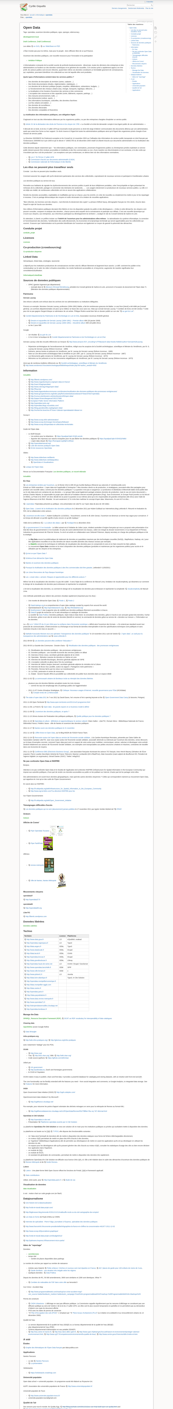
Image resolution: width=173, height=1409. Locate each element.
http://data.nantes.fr (34, 988)
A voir (133, 79)
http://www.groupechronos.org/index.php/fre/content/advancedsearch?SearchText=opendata (65, 394)
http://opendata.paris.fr (35, 992)
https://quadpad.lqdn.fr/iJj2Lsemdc (70, 436)
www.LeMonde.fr (60, 636)
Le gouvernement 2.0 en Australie (38, 527)
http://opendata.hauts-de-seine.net (39, 964)
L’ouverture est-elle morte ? (36, 516)
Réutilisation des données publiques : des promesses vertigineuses (94, 646)
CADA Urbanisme (37, 1303)
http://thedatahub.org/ (75, 608)
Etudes (134, 81)
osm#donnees (33, 1254)
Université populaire (138, 86)
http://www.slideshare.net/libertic (43, 457)
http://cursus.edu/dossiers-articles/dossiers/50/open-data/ (52, 396)
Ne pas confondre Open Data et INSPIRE (141, 52)
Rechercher (152, 5)
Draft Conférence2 (44, 42)
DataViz (34, 544)
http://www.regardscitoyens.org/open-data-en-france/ (50, 382)
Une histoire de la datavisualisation (39, 1203)
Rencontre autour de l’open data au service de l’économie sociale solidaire (63, 738)
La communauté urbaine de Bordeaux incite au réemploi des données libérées (64, 679)
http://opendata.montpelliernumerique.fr (41, 981)
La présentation (36, 1363)
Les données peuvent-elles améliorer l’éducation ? (53, 641)
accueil (32, 15)
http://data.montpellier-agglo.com (39, 985)
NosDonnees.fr (36, 610)
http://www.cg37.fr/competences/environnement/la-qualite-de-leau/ (71, 1334)
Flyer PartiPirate (37, 843)
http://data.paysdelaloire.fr (36, 995)
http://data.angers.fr (34, 946)
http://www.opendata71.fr (36, 1002)
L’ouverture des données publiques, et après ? (52, 712)
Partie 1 (62, 601)
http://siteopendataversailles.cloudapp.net (42, 1006)
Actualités (27, 375)
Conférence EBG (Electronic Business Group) (52, 752)
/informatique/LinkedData (32, 275)
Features (29, 1084)
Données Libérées (30, 926)
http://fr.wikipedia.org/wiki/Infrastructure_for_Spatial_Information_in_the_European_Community (66, 789)
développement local (31, 37)
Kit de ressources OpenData (41, 448)
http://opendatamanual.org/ (41, 443)
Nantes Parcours (42, 1361)
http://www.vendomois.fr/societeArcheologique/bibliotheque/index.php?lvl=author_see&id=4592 (61, 365)
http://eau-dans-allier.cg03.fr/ (65, 1332)
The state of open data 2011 (36, 697)
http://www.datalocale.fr (35, 950)
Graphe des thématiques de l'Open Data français (44, 1348)
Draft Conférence (29, 42)
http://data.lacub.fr (33, 953)
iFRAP (119, 809)
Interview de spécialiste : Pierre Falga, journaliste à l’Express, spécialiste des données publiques (62, 1222)
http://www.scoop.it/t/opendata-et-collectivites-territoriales (52, 424)
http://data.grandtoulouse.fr (37, 960)
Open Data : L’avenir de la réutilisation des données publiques (49, 509)
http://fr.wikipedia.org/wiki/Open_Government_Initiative (51, 800)
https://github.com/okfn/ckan (58, 1058)
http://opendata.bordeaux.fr (37, 1009)
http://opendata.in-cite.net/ (40, 1120)
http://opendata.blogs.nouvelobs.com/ (45, 405)
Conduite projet (136, 34)
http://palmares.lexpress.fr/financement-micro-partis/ (45, 1240)
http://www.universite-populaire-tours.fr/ (45, 1396)
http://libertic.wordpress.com (36, 916)
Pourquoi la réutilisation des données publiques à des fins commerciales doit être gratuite (59, 568)
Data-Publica (51, 1273)
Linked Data (135, 40)
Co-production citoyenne (32, 252)
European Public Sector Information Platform (47, 401)
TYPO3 (56, 1131)
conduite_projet (29, 233)
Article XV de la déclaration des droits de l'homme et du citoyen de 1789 (52, 124)
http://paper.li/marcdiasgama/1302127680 (46, 398)
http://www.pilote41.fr (34, 974)
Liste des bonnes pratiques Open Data (45, 446)
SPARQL (26, 1018)
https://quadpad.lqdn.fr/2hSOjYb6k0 (113, 439)
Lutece (28, 1170)
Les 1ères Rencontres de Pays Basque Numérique (45, 572)
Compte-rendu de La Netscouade (45, 693)
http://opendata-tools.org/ (40, 403)
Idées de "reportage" (139, 77)
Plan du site (149, 8)
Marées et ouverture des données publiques (42, 563)
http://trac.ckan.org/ (42, 1055)
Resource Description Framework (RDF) (46, 1018)
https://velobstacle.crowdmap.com (43, 1373)
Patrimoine (135, 45)
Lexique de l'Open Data (34, 467)
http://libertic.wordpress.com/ (41, 380)
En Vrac (134, 49)
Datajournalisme (136, 75)
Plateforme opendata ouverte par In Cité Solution (59, 1122)
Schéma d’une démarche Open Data (39, 558)
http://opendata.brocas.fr (36, 957)
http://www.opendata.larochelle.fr (39, 967)
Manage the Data (138, 70)
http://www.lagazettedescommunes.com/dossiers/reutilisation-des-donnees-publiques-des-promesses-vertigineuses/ (74, 391)
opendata (49, 15)
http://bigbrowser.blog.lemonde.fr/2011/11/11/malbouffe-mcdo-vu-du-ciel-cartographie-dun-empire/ (62, 1212)
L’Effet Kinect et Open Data (45, 733)
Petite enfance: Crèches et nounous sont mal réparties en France (71, 1268)
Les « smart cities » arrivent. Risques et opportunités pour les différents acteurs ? (56, 577)
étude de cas (70, 1180)
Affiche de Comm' (138, 61)
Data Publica (43, 615)
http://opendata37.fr (33, 900)
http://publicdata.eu (38, 1070)
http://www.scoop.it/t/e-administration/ (45, 420)
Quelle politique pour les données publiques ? (94, 716)
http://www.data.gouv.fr (35, 939)
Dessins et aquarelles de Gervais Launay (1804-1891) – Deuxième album (58, 323)
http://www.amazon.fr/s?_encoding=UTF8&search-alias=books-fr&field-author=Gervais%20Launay (105, 342)
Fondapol (70, 523)
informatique (40, 15)
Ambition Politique (35, 60)
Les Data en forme (33, 1217)
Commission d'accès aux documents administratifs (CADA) (53, 160)
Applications (136, 83)
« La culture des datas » (52, 523)
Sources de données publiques (141, 43)
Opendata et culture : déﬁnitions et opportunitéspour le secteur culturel (61, 721)
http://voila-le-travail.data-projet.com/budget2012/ (44, 1236)
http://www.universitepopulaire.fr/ (80, 1386)
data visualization (29, 1189)
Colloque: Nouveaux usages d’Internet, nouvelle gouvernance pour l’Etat (90, 690)
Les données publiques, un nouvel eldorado (69, 472)
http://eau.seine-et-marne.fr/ (41, 1332)
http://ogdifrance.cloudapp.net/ (42, 1102)
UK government (36, 1067)
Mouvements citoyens (139, 64)
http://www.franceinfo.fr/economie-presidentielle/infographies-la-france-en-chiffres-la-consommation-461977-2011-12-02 (70, 1226)
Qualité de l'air (137, 88)
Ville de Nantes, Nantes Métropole (43, 880)
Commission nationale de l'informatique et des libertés (51, 162)
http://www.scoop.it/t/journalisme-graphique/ (42, 1231)
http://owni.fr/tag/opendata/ (41, 384)
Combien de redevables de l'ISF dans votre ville (48, 1282)
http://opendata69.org (34, 908)
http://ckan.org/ (36, 1053)
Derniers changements (119, 8)
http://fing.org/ (36, 389)
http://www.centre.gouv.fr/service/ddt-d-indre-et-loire (118, 1334)
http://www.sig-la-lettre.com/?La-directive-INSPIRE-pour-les (53, 791)
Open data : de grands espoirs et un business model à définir (66, 707)
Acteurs (134, 59)
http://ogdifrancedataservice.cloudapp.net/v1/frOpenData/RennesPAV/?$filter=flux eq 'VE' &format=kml (69, 1111)
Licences (134, 36)
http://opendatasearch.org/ (54, 608)
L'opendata (30, 504)
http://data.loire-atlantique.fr (37, 978)
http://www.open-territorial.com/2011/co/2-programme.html (68, 702)
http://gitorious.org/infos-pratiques (63, 1040)
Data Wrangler (31, 1032)
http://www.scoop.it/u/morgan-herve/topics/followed (50, 422)
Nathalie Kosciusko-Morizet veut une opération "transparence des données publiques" (58, 634)
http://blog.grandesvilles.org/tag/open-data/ (47, 408)
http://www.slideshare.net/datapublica (45, 460)
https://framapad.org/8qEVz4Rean (61, 441)
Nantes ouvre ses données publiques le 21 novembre (54, 728)
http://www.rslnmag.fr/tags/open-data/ (45, 387)
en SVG (37, 46)
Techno (133, 68)
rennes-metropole (37, 865)
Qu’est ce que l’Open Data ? (36, 553)
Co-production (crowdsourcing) (141, 38)
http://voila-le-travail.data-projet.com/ (39, 1207)
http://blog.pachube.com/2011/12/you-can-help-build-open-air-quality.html (89, 1407)
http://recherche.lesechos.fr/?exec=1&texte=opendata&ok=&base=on (56, 410)
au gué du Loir (127, 311)
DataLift (34, 612)
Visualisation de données (140, 72)
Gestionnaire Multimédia (136, 8)
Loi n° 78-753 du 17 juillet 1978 (42, 157)
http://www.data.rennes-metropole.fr (40, 999)
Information (134, 47)
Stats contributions (33, 1175)
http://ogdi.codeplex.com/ (65, 1092)
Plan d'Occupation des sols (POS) (44, 1313)
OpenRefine (27, 1027)
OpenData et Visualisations (43, 462)
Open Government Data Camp (116, 697)
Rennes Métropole (32, 1162)
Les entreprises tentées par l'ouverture (40, 485)
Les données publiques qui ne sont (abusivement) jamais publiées (50, 809)
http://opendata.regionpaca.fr (37, 943)
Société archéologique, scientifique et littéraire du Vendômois (84, 363)
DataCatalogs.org (37, 605)
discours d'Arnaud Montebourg (57, 287)
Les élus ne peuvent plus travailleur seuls (139, 31)
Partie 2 (71, 601)
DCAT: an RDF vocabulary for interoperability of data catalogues (88, 1018)
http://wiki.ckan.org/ (64, 1055)
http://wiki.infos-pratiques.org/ (37, 1040)
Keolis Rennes (51, 1162)
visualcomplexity (134, 589)
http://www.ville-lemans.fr (36, 971)
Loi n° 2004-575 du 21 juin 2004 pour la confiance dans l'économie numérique (58, 624)
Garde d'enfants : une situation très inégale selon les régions (53, 1270)
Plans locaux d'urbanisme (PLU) (85, 1313)
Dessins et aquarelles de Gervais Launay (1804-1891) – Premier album (57, 321)
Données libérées (136, 66)
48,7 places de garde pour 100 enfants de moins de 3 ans (120, 1268)
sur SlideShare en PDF (51, 46)
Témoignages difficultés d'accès (140, 56)
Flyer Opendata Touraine (40, 831)
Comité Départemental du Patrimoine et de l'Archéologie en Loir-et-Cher (52, 316)
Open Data (132, 28)
